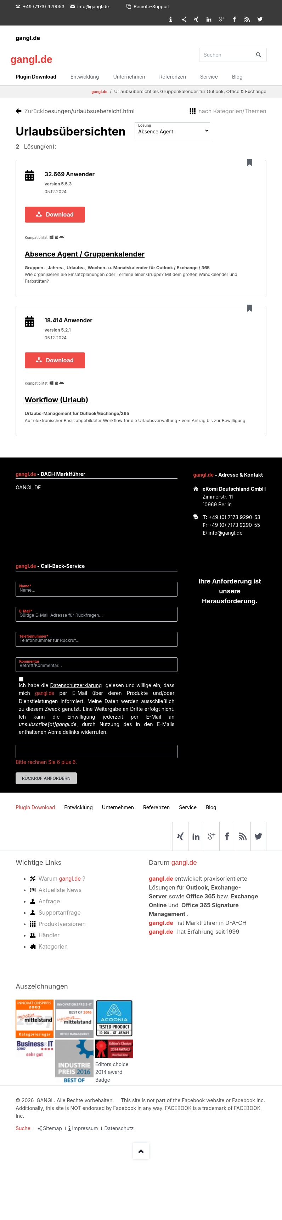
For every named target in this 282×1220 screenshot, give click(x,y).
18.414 (71, 354)
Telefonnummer (34, 692)
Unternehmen (129, 77)
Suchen (258, 55)
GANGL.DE (28, 544)
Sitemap (52, 1185)
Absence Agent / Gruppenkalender (87, 264)
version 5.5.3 (60, 189)
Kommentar (29, 717)
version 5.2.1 (60, 364)
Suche (23, 1185)
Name (27, 642)
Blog (237, 77)
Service (209, 77)
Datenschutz (119, 1185)
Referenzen (172, 77)
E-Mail (27, 667)
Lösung (144, 125)
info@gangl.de (226, 589)
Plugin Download (36, 77)
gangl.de (28, 37)
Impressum (85, 1185)
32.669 (72, 179)
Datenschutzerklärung (76, 742)
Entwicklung (84, 77)
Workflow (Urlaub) (59, 439)
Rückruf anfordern (46, 834)
